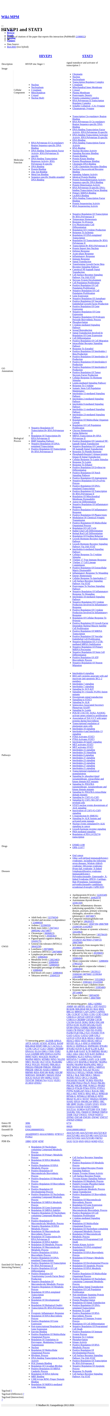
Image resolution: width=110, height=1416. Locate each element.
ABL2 (91, 1004)
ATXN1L (52, 1043)
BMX (101, 1009)
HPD (42, 1054)
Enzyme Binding (39, 1331)
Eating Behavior (80, 433)
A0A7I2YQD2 (73, 1138)
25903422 (87, 982)
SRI (68, 1104)
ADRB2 (98, 1004)
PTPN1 (93, 1088)
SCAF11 (78, 1099)
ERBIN (92, 1027)
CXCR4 (70, 1022)
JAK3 (81, 1054)
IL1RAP (86, 1048)
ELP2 (99, 1025)
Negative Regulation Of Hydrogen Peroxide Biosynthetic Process (88, 318)
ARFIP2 (81, 1006)
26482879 (95, 897)
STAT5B (79, 1106)
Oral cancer (77, 855)
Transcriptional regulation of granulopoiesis (85, 772)
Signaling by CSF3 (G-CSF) (85, 797)
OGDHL (93, 1077)
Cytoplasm (36, 90)
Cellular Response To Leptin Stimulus (90, 459)
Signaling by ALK (80, 702)
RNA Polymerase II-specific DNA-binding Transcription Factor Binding (89, 188)
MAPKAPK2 (90, 1064)
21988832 (80, 36)
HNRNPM (96, 1043)
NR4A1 (96, 1075)
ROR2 (52, 1072)
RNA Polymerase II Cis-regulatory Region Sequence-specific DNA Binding (47, 145)
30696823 (49, 933)
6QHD (94, 1141)
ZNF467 (95, 1117)
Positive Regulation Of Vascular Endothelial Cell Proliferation (87, 637)
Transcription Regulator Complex (88, 82)
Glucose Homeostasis (82, 430)
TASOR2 (70, 1112)
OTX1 (48, 1062)
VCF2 (50, 1080)
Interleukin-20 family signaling (87, 742)
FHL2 (82, 1033)
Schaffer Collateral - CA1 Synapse (88, 106)
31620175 (36, 941)
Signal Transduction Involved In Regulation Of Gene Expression (87, 334)
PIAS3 (94, 1083)
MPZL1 (92, 1067)
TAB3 (104, 1109)
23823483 (54, 959)
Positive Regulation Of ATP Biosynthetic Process (85, 658)
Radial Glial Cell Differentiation (87, 530)
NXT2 (78, 1077)
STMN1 (95, 1106)
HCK (84, 1038)
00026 (69, 1126)
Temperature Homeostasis (84, 219)
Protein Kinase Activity (83, 1244)
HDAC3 (70, 1040)
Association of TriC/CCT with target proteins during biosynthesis (89, 719)
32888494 (42, 957)
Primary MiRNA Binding (84, 193)
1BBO (28, 1141)
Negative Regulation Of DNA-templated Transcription (45, 445)
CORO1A (71, 1019)
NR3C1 (88, 1075)
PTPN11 (101, 1088)
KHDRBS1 (71, 1056)
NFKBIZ (98, 1072)
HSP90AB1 (93, 1046)
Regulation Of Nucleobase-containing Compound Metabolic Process (46, 1149)
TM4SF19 (86, 1112)
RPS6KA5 (92, 1096)
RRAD (69, 1099)
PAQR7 (82, 1080)
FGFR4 (70, 1033)
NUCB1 (35, 1062)
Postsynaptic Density (82, 95)
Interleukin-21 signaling (83, 768)
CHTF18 (89, 1017)
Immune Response (81, 259)
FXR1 (51, 1051)
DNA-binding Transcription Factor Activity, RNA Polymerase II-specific (47, 153)
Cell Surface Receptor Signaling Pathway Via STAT (87, 582)
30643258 (36, 946)
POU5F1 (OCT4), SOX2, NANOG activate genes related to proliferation (89, 714)
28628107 (88, 921)
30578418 (101, 934)
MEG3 (100, 1064)
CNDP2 (97, 1017)
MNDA (75, 1067)
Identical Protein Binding (84, 177)
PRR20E (29, 1069)
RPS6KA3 (82, 1096)
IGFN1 (57, 1054)
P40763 (99, 1138)
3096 (27, 1123)
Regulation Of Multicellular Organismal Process (44, 1351)
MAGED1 (43, 1056)
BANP (60, 1043)
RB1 (102, 1091)
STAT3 (87, 56)
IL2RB (69, 1051)
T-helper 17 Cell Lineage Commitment (84, 563)
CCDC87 (76, 1014)
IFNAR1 (103, 1046)
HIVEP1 (45, 56)
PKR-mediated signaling (83, 831)
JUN (87, 1054)
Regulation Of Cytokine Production (89, 230)
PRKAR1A (55, 1064)
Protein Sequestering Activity (86, 203)
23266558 (77, 926)
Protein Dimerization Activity (86, 185)
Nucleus (35, 84)
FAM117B (71, 1030)
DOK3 (92, 1022)
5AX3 (69, 1141)
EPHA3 (77, 1027)
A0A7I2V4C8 (100, 1133)
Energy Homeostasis (82, 575)
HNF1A (86, 1043)
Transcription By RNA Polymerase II (89, 245)
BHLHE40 (30, 1046)
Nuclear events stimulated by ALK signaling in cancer (88, 825)
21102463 (87, 926)
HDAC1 (91, 1038)
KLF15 (81, 1056)
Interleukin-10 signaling (83, 728)
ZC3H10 (29, 1083)
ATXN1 (43, 1043)
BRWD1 (79, 1011)
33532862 (99, 979)
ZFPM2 (70, 1117)
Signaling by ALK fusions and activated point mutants (86, 819)
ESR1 (99, 1027)
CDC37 (36, 1048)
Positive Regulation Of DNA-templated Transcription (86, 487)
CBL (68, 1014)
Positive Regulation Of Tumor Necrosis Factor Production (86, 373)
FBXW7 (81, 1030)
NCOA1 (95, 1069)
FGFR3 (98, 1030)
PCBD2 (89, 1080)
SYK (98, 1109)
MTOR (69, 1069)
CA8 (85, 1011)
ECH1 (76, 1025)
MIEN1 (37, 1059)
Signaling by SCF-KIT (83, 689)
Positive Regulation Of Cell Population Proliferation (85, 286)
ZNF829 (70, 1120)
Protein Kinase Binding (83, 158)
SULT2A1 (71, 1109)
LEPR (103, 1059)
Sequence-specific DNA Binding (87, 182)
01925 (28, 1126)
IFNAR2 (70, 1048)
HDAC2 (99, 1038)
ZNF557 (104, 1117)
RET (75, 1093)
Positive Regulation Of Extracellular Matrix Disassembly (89, 569)
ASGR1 (35, 1043)
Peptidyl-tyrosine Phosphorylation (88, 1184)
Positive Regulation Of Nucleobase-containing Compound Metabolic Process (48, 1197)
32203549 (101, 895)
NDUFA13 (71, 1072)
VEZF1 (56, 1080)
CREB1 (50, 1048)
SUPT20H (90, 1109)
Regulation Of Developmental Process (90, 1263)
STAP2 (88, 1104)
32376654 (52, 917)
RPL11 (95, 1093)
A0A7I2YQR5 (88, 1138)
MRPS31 (100, 1067)
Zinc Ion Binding (39, 172)
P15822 (29, 1136)
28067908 (103, 924)
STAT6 (87, 1106)
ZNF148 (78, 1117)
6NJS (81, 1141)
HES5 (84, 1040)
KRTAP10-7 (72, 1059)
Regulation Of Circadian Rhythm (46, 1366)
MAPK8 (29, 1059)
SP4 (42, 1077)
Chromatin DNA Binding (84, 164)
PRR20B (38, 1067)
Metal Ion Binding (39, 174)
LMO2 (69, 1062)
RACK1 (95, 1091)
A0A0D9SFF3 (32, 1134)
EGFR (83, 1025)
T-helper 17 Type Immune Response (89, 560)
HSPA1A (49, 1054)
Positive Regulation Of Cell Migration (90, 340)
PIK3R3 (78, 1085)
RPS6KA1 (71, 1096)
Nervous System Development (86, 280)
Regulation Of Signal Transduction (88, 1302)
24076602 (87, 974)
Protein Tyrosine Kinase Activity (87, 1173)
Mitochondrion (38, 92)
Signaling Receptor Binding (85, 153)
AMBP (69, 1006)
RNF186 (44, 1072)
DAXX (78, 1022)
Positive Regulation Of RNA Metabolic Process (44, 1166)
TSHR (69, 1114)
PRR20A (29, 1067)
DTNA (69, 1025)
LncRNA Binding (80, 195)
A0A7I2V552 (100, 1135)
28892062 (36, 930)
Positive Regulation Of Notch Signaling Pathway (86, 474)
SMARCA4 (86, 1101)
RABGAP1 (79, 1091)
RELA (69, 1093)
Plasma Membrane (81, 92)
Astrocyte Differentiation (84, 501)
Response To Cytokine (82, 385)
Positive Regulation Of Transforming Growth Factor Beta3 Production (47, 1276)
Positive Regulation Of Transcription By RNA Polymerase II (48, 450)
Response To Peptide (82, 1371)
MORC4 (84, 1067)
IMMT (28, 1056)
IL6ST (82, 1051)
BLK (95, 1009)
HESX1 (91, 1040)
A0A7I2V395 (72, 1133)
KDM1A (100, 1054)
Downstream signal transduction (87, 697)
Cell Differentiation (81, 338)
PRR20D (56, 1067)
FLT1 (88, 1033)
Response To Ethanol (82, 464)
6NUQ (88, 1141)
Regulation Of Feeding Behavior (87, 536)
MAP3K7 (94, 1062)
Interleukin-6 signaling (83, 673)
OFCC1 (85, 1077)
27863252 (77, 963)
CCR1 (92, 1014)
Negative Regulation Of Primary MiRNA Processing (87, 648)
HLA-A (78, 1043)
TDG (78, 1112)
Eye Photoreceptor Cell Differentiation (83, 225)
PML (85, 1085)
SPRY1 (96, 1101)
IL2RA (101, 1048)
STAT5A (70, 1106)
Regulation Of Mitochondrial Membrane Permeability (86, 497)
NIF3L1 (70, 1075)
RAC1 (88, 1091)
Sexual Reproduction (82, 330)
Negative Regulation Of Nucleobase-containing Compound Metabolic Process (48, 1215)
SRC (102, 1101)
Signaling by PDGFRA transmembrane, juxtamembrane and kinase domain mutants (89, 787)
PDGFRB (71, 1083)
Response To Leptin (81, 462)
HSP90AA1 (81, 1046)
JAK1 (69, 1054)
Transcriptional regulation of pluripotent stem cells (85, 724)
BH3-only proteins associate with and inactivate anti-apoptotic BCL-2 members (90, 678)
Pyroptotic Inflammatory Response (47, 1313)
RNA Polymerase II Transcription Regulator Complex (88, 101)
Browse (10, 33)
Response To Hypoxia (82, 222)
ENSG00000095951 (34, 1129)
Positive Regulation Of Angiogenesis (89, 478)
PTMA (86, 1088)
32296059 (45, 925)
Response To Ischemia (82, 232)
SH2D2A (94, 1099)
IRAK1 (104, 1051)
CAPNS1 (100, 1011)
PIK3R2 (70, 1085)
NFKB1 (90, 1072)
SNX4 (58, 1075)
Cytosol (35, 95)
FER (88, 1030)
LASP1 (90, 1059)
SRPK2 (48, 1077)
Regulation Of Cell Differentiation (88, 1323)
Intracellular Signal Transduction (87, 1286)
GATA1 (76, 1035)
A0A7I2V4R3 (87, 1135)
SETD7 (85, 1099)
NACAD (87, 1069)
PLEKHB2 (57, 1062)
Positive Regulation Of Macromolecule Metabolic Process (47, 1222)
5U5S (75, 1141)
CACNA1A (56, 1046)
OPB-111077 (78, 847)
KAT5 (92, 1054)
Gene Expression (80, 296)
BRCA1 (47, 1046)
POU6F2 (45, 1064)
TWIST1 (83, 1114)
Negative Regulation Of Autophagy (89, 298)
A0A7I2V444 (86, 1133)
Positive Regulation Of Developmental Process (42, 1190)
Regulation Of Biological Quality (47, 1305)
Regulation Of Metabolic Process (46, 1244)
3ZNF (34, 1141)
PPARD (101, 1085)
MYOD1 (78, 1069)
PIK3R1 (101, 1083)
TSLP (76, 1114)
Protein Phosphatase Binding (85, 161)
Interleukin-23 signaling (83, 760)
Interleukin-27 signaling (83, 765)
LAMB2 (83, 1059)
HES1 (78, 1040)
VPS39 (91, 1114)
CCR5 (99, 1014)
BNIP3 (39, 1046)
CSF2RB (90, 1019)
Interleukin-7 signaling (83, 684)
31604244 (77, 974)
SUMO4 (81, 1109)
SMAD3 (50, 1075)
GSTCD (70, 1038)
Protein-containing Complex (85, 98)
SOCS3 (28, 1077)
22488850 (37, 922)
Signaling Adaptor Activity (85, 174)
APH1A (57, 1040)
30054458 (93, 995)
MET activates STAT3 (82, 744)
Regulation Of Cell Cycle (84, 528)
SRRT (73, 1104)
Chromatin (77, 74)
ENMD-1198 (78, 845)
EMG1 (44, 1051)
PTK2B (78, 1088)
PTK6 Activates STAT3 (83, 736)
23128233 (77, 940)
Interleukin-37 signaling (83, 757)
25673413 (54, 928)
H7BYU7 (59, 1134)
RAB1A (47, 1069)
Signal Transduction (81, 261)
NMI (82, 1075)
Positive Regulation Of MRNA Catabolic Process (45, 1369)
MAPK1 (103, 1062)
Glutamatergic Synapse (83, 108)
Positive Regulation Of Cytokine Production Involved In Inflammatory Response (90, 612)
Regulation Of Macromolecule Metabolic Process (45, 1248)
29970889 (48, 949)
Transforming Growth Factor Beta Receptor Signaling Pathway (88, 265)
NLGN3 (61, 1059)
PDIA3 (79, 1083)
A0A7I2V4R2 (73, 1135)
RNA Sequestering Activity (85, 206)
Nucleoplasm (37, 87)
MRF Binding (37, 1376)
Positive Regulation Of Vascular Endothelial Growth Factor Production (90, 302)
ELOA (38, 1051)
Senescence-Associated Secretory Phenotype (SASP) (88, 706)
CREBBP (58, 1048)
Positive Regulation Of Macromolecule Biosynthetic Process (44, 1173)
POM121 (92, 1085)
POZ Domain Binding (41, 1363)
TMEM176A (41, 1080)
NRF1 (28, 1062)
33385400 (100, 987)
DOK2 (85, 1022)
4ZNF (41, 1141)
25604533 (54, 975)
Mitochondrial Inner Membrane (87, 87)
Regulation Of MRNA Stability (45, 1210)
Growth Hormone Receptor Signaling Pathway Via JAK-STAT (90, 545)
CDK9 (105, 1014)
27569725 (97, 940)
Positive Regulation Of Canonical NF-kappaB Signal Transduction (90, 442)
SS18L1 (81, 1104)
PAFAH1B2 (72, 1080)
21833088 (77, 977)
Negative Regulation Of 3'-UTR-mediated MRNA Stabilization (87, 642)
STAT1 (95, 1104)
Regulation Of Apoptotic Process (87, 1265)
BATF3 (102, 1006)
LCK (97, 1059)
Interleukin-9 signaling (83, 755)
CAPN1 (92, 1011)
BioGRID (11, 47)
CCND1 (84, 1014)
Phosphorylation (80, 322)
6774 (68, 1123)
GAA (27, 1054)
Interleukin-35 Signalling (84, 752)
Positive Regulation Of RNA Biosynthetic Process (44, 1253)
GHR (91, 1035)
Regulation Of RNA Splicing (44, 1374)
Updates (11, 40)
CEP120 (80, 1017)
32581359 (77, 903)
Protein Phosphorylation (83, 1300)
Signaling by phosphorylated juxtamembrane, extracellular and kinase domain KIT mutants (88, 779)
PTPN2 (69, 1091)
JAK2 (75, 1054)
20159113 (95, 971)
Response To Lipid (81, 1310)
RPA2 (88, 1093)
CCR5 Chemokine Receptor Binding (89, 166)
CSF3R (98, 1019)
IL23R (94, 1048)
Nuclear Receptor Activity (84, 150)
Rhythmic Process (39, 1355)
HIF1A (98, 1040)
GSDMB (35, 1054)
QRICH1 (38, 1069)
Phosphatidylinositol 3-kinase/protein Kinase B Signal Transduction (90, 455)
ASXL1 (89, 1006)
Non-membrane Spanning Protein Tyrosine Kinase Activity (88, 1296)
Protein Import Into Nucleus (85, 248)
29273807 (46, 930)
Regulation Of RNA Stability (44, 1242)
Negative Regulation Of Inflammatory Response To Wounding (90, 592)
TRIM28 (95, 1112)
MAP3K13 (84, 1062)
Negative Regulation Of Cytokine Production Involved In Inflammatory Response (90, 605)
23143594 (97, 982)
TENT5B (29, 1080)
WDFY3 (99, 1114)
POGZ (28, 1064)
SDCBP (59, 1072)
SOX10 (36, 1077)
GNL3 (97, 1035)
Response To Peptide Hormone (86, 451)
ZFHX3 (37, 1083)
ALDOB (49, 1040)
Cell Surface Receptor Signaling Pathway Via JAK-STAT (87, 276)
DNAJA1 (29, 1051)
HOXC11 (70, 1046)
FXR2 (57, 1051)
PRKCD (70, 1088)
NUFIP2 (70, 1077)
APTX (28, 1043)
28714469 (77, 992)
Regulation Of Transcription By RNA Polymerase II (46, 437)
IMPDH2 (95, 1051)
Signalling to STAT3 (82, 699)
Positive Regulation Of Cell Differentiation (44, 1269)
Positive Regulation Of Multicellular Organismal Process (89, 524)
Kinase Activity (79, 1342)
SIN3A (77, 1101)
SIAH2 (69, 1101)
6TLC (101, 1141)
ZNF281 (87, 1117)
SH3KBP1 (41, 1075)
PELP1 (86, 1083)
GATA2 (84, 1035)
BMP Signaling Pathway (42, 441)
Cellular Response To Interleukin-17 (89, 578)
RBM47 (55, 1069)
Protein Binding (38, 169)
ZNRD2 (79, 1120)
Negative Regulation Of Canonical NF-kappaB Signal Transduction (88, 447)
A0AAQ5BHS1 (46, 1134)
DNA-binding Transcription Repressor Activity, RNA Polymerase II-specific (44, 161)
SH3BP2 (103, 1099)
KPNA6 (97, 1056)
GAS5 (69, 1035)
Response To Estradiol (82, 348)
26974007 (90, 916)
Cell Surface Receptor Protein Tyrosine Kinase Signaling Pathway (89, 1177)
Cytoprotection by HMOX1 (85, 816)
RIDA (36, 1072)
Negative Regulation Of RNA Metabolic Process (45, 1227)
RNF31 (81, 1093)
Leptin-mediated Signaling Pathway (89, 383)
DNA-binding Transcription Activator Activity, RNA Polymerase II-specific (90, 136)
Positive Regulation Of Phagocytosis (89, 515)
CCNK (28, 1048)
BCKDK (70, 1009)
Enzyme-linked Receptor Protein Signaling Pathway (87, 1169)
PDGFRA (98, 1080)
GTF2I (78, 1038)
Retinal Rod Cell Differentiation (87, 533)
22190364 (97, 974)
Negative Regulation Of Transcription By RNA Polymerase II (47, 430)
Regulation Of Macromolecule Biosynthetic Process (45, 1232)
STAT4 (103, 1104)
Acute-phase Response (83, 253)
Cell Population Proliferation (85, 282)
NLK (77, 1075)
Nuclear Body (37, 98)
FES (92, 1030)
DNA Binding (37, 166)
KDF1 (35, 1056)
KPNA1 (89, 1056)
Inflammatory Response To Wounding (90, 573)
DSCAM (100, 1022)
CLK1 (43, 1048)
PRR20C (47, 1067)
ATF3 (96, 1006)
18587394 (93, 924)
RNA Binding (78, 148)
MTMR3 (46, 1059)
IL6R (76, 1051)
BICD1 (89, 1009)
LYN (76, 1062)
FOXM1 (95, 1033)
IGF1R (78, 1048)
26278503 (87, 940)
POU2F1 (36, 1064)
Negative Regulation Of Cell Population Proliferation (85, 291)
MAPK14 (53, 1056)
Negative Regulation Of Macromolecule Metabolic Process (47, 1282)
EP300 (69, 1027)
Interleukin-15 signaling (83, 750)
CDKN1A (71, 1017)
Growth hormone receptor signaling (89, 829)
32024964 (77, 932)
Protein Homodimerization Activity (89, 179)
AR (75, 1006)
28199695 (77, 947)
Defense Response (81, 251)
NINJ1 (54, 1059)
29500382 (51, 936)
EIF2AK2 (91, 1025)
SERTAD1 (30, 1075)
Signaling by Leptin (81, 710)
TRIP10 (104, 1112)
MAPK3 (70, 1064)
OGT (42, 1062)
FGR (76, 1033)
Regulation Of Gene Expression (46, 1207)
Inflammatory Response (83, 256)
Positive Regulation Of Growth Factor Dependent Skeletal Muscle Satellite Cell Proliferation (90, 626)
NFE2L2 (81, 1072)
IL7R (88, 1051)
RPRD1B (103, 1093)
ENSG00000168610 (76, 1129)
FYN (102, 1033)
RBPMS (29, 1072)
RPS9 (100, 1096)
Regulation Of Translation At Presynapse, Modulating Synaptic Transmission (47, 1342)
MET (68, 1067)
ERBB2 (85, 1027)
